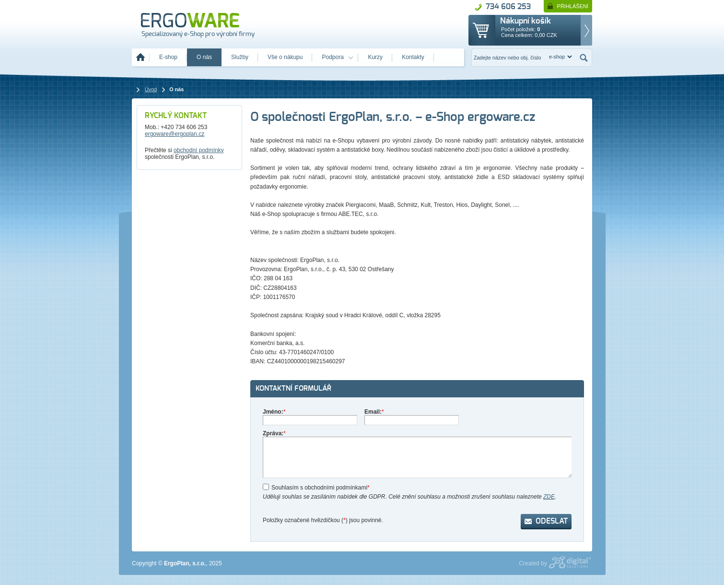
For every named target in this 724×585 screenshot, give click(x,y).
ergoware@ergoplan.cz (174, 134)
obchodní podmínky (199, 150)
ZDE (549, 496)
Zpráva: (274, 433)
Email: (374, 411)
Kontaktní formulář (293, 388)
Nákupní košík (525, 21)
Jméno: (274, 411)
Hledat (584, 57)
